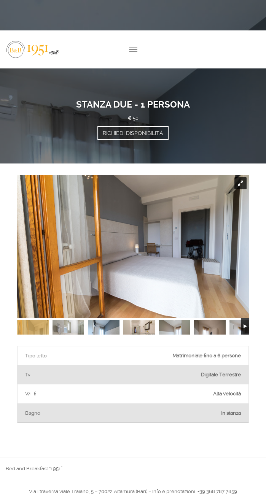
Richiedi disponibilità (133, 133)
